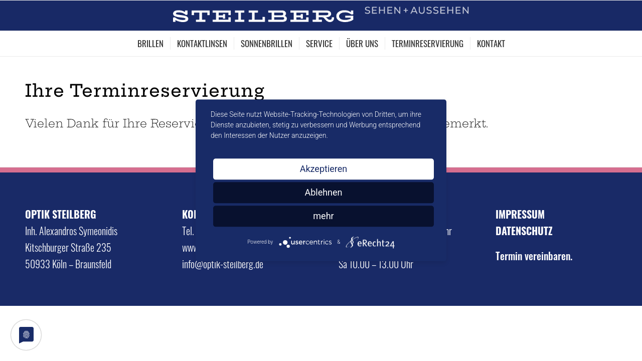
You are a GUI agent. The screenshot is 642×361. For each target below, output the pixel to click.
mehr (323, 216)
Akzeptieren (324, 168)
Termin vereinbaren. (534, 255)
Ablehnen (323, 192)
